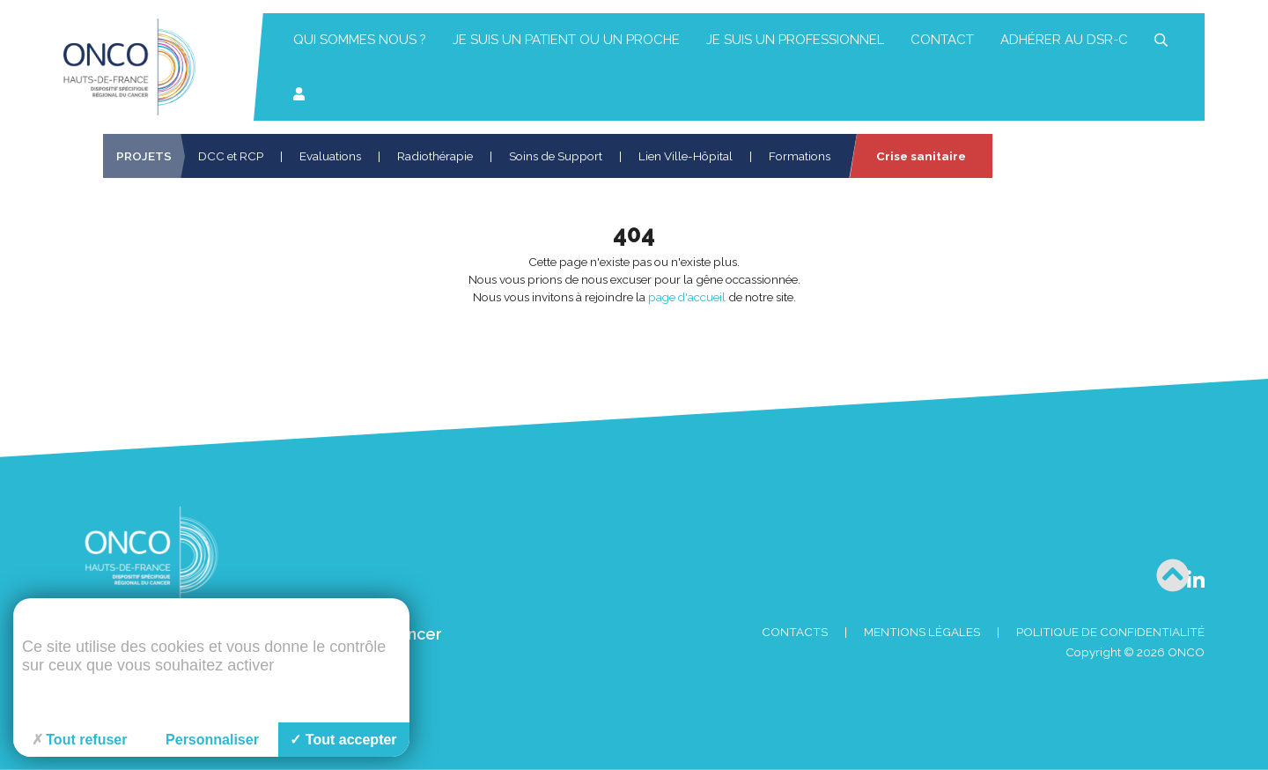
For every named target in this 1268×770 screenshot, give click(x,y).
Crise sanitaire (921, 156)
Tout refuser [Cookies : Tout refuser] (80, 739)
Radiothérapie (435, 156)
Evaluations (330, 156)
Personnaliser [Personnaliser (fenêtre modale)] (212, 739)
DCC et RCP (230, 156)
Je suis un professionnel (795, 40)
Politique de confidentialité (1110, 632)
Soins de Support (555, 156)
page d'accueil (686, 297)
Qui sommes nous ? (359, 40)
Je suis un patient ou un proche (566, 40)
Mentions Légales (922, 632)
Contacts (795, 632)
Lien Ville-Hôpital (685, 156)
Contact (942, 40)
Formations (799, 156)
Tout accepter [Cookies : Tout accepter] (343, 739)
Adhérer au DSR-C (1064, 40)
